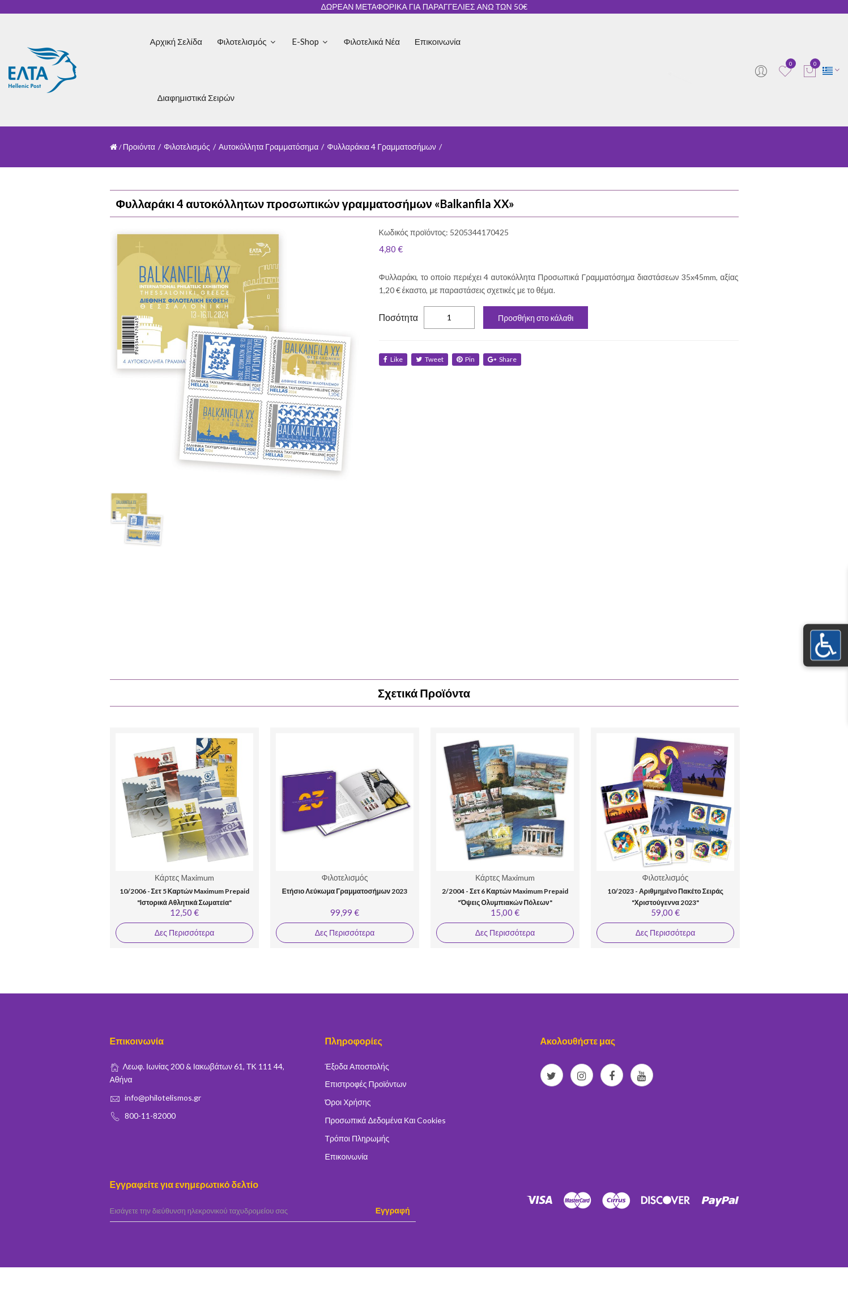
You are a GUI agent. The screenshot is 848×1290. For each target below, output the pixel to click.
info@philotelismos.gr (163, 1097)
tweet (431, 359)
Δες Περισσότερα (184, 932)
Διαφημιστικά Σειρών (196, 97)
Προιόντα (139, 146)
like (393, 359)
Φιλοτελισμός (247, 41)
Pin (468, 359)
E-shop (310, 41)
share (505, 359)
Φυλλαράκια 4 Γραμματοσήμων (381, 146)
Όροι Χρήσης (348, 1102)
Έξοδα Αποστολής (357, 1066)
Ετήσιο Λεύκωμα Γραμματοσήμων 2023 (344, 891)
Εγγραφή (393, 1210)
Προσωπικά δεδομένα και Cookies (385, 1120)
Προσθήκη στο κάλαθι (535, 318)
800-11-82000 (150, 1115)
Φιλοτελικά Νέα (372, 41)
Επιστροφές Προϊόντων (366, 1084)
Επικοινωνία (438, 41)
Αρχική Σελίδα (176, 41)
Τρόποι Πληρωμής (357, 1138)
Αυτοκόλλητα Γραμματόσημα (269, 146)
